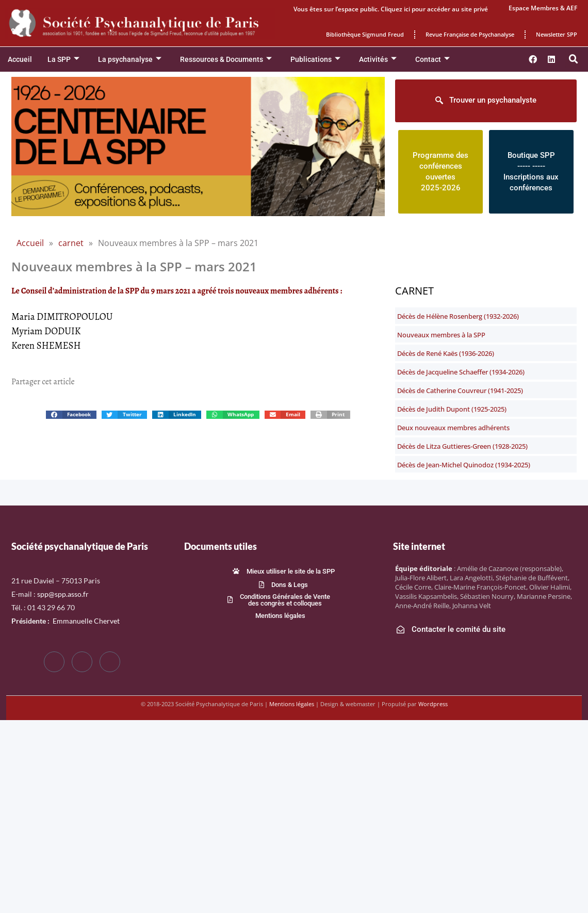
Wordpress (433, 704)
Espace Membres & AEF (543, 8)
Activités (378, 59)
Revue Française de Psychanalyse (470, 34)
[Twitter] (82, 661)
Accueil (20, 59)
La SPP (63, 59)
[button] (573, 59)
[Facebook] (54, 661)
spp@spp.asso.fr (63, 594)
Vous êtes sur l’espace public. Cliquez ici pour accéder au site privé (390, 9)
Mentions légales (291, 704)
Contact (432, 59)
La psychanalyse (129, 59)
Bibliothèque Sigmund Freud (365, 34)
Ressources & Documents (226, 59)
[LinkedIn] (110, 661)
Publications (315, 59)
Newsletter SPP (556, 34)
